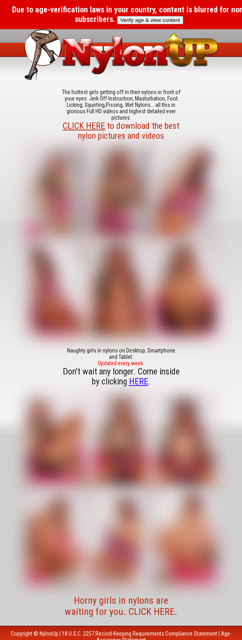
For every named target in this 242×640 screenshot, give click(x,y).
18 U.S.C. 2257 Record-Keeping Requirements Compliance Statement (139, 633)
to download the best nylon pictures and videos (121, 131)
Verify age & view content (150, 20)
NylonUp (49, 633)
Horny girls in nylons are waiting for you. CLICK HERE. (121, 606)
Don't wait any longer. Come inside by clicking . (121, 376)
